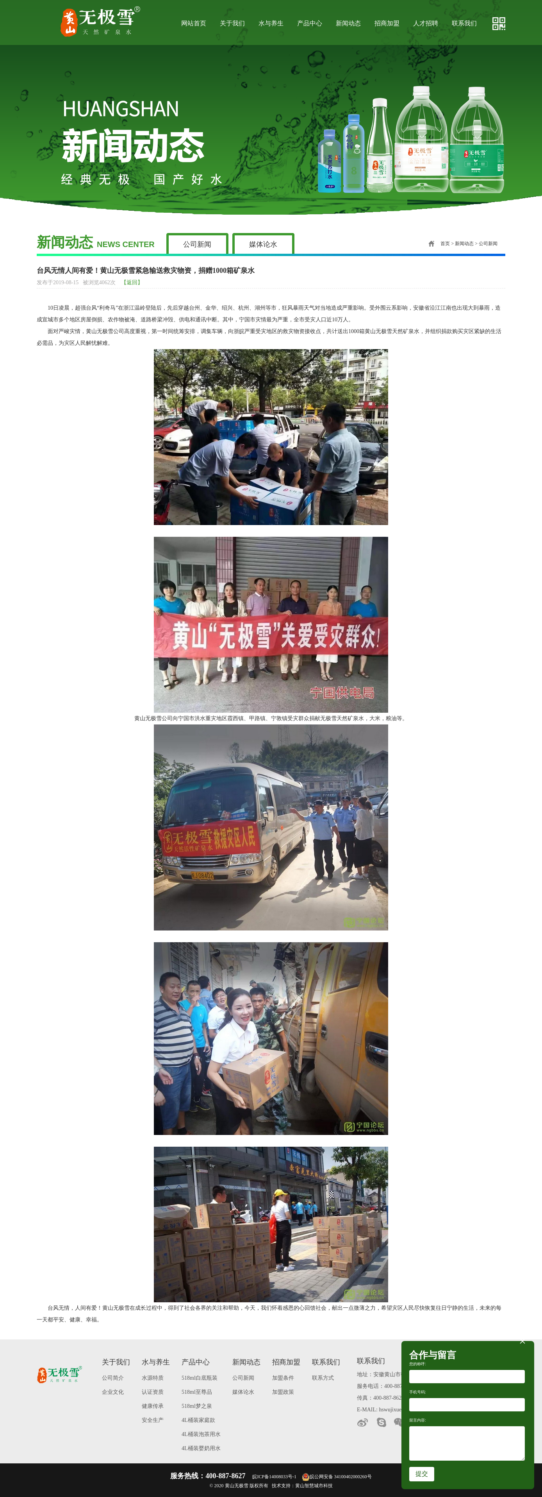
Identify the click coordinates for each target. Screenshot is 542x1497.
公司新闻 (197, 244)
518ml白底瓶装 (200, 1378)
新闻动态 (348, 23)
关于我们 (232, 23)
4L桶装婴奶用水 (201, 1448)
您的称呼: (417, 1364)
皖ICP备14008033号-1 (274, 1476)
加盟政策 (283, 1392)
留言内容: (417, 1420)
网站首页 (193, 23)
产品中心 (309, 23)
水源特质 (153, 1378)
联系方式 (323, 1378)
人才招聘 (425, 23)
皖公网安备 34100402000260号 (337, 1476)
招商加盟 (386, 23)
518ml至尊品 (197, 1392)
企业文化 (113, 1392)
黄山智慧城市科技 (314, 1485)
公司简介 (113, 1378)
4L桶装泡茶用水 (201, 1434)
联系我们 (464, 23)
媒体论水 (263, 244)
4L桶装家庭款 (198, 1420)
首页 (439, 243)
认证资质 (153, 1392)
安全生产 (153, 1420)
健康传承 (153, 1406)
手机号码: (417, 1392)
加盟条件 (283, 1378)
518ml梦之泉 (197, 1406)
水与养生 (271, 23)
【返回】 (132, 282)
